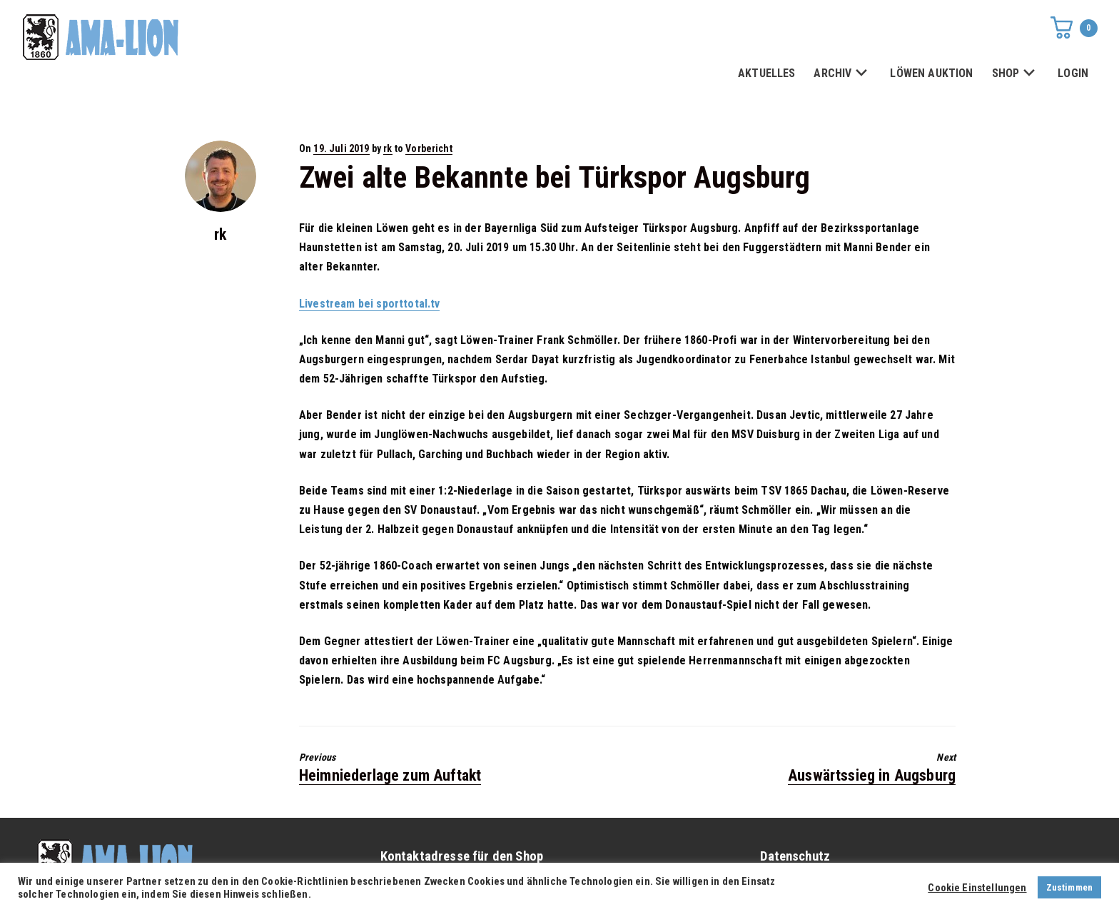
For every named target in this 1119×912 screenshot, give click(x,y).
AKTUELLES (766, 73)
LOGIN (1073, 73)
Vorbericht (428, 148)
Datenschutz (795, 856)
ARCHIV (842, 73)
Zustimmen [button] (1069, 887)
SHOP (1016, 73)
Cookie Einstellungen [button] (977, 887)
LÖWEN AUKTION (931, 73)
